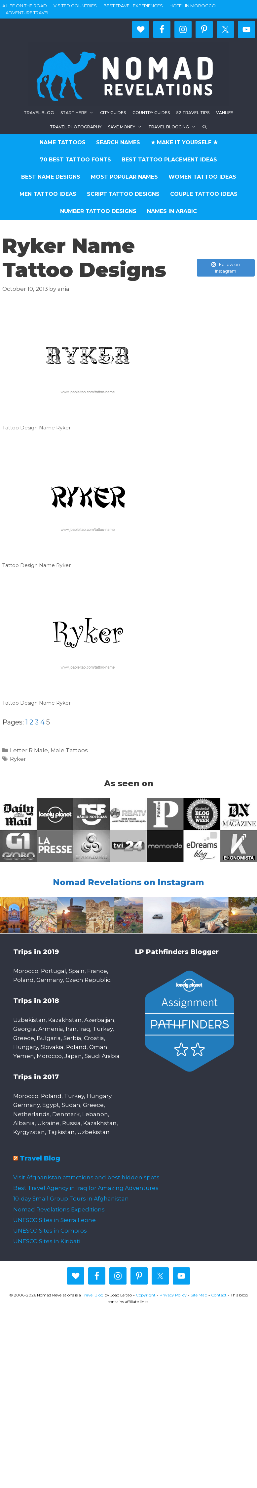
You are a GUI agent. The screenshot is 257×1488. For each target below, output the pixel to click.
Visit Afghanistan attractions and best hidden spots (86, 1177)
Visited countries (75, 5)
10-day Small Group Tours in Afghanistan (71, 1198)
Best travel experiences (133, 5)
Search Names (118, 142)
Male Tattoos (69, 750)
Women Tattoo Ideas (202, 177)
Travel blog (39, 112)
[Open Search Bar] (204, 127)
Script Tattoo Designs (123, 194)
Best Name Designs (50, 177)
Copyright (146, 1294)
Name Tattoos (63, 142)
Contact (219, 1294)
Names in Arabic (172, 211)
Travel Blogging (173, 127)
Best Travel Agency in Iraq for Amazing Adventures (86, 1188)
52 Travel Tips (192, 112)
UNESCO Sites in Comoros (50, 1230)
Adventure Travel (28, 12)
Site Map (199, 1294)
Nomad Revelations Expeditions (59, 1209)
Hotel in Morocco (192, 5)
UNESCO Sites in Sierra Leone (54, 1220)
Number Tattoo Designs (98, 211)
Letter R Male (29, 750)
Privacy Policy (173, 1294)
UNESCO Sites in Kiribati (46, 1241)
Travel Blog (40, 1158)
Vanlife (224, 112)
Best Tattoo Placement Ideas (169, 159)
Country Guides (151, 112)
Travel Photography (75, 126)
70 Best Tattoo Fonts (75, 159)
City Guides (113, 112)
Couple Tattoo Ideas (204, 194)
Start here (78, 113)
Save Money (126, 127)
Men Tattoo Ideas (47, 194)
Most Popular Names (124, 177)
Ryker (18, 759)
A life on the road (24, 5)
